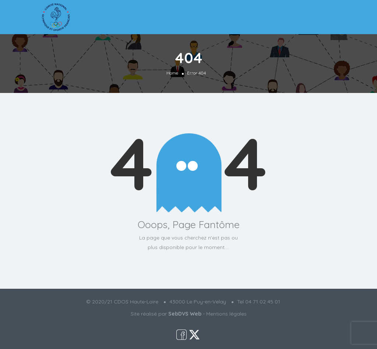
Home (172, 72)
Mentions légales (226, 313)
